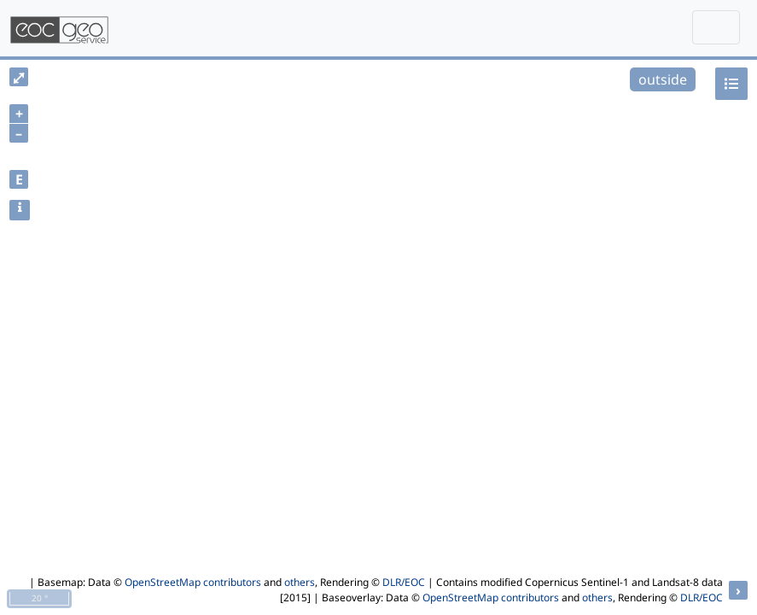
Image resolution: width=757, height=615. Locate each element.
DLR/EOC (403, 582)
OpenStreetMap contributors (193, 582)
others (299, 582)
